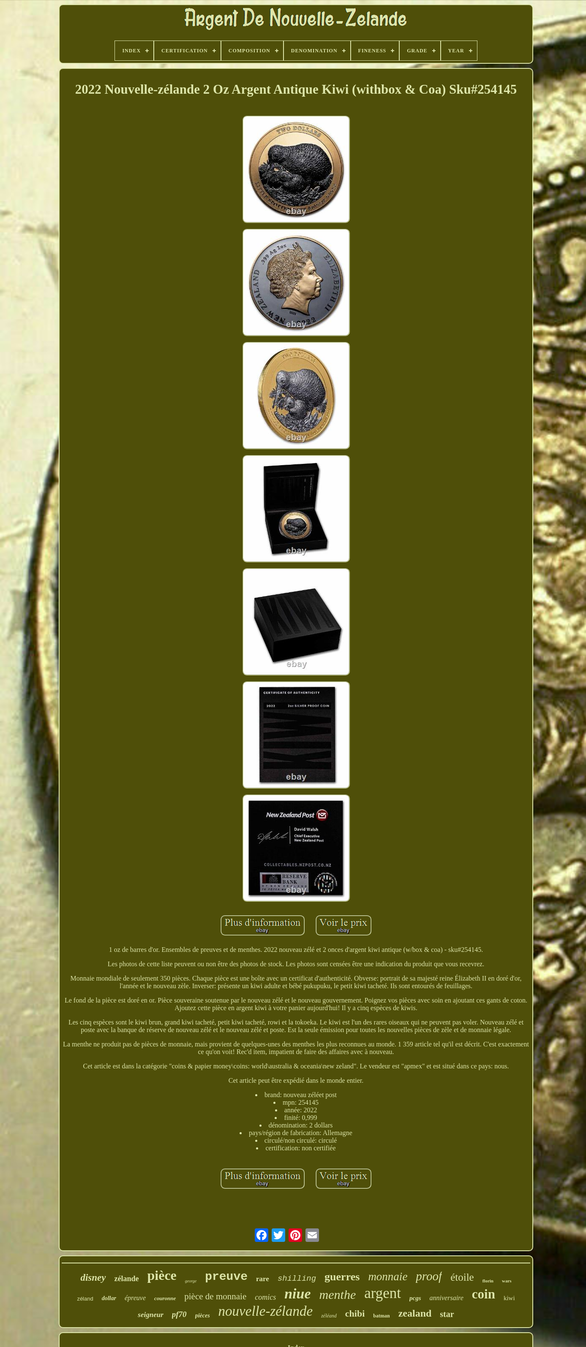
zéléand (329, 1316)
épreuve (135, 1297)
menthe (337, 1294)
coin (483, 1294)
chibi (355, 1313)
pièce (162, 1275)
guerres (342, 1277)
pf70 (179, 1314)
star (447, 1314)
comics (265, 1297)
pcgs (415, 1298)
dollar (109, 1298)
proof (429, 1276)
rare (262, 1279)
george (190, 1281)
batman (381, 1316)
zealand (415, 1313)
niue (297, 1293)
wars (507, 1280)
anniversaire (446, 1297)
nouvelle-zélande (265, 1311)
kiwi (509, 1298)
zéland (85, 1299)
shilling (297, 1278)
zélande (126, 1278)
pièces (202, 1315)
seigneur (150, 1315)
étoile (462, 1277)
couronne (165, 1298)
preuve (226, 1276)
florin (487, 1280)
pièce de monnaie (215, 1296)
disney (93, 1277)
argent (382, 1293)
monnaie (387, 1276)
